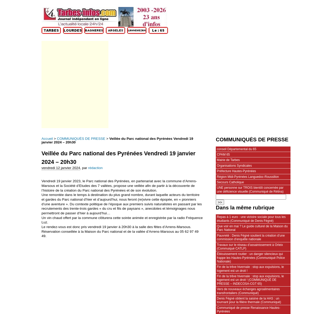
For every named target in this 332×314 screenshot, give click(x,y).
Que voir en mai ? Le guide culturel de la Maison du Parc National (252, 228)
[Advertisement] (75, 84)
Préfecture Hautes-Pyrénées (236, 171)
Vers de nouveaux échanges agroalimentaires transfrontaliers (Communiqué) (248, 291)
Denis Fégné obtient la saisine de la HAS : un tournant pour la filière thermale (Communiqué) (249, 300)
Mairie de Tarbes (228, 160)
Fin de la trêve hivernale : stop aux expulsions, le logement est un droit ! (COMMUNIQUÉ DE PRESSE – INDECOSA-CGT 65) (250, 280)
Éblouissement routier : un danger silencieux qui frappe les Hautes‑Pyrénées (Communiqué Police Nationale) (251, 257)
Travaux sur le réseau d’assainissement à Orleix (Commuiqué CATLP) (250, 246)
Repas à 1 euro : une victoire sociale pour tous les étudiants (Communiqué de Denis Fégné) (251, 218)
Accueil (47, 139)
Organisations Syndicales (234, 165)
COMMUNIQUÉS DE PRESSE (81, 139)
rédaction (95, 168)
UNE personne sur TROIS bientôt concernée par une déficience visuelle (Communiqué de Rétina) (250, 189)
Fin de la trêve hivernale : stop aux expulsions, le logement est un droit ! (250, 268)
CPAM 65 (223, 154)
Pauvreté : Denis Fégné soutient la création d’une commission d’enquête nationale (251, 237)
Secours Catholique (230, 182)
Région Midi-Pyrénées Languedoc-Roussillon (248, 177)
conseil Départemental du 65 (236, 149)
